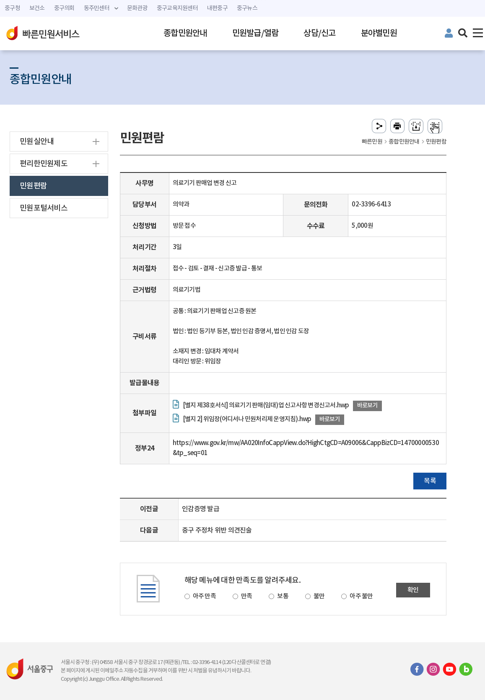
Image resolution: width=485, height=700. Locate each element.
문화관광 (137, 8)
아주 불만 (361, 596)
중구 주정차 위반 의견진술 (217, 530)
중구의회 (64, 8)
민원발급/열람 (255, 33)
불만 (319, 596)
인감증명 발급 (200, 509)
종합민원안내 (185, 33)
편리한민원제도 (43, 164)
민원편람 (33, 186)
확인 (413, 590)
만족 (246, 596)
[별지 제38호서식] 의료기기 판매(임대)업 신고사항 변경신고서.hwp (266, 405)
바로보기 (367, 405)
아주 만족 (204, 596)
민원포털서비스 (43, 208)
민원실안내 (37, 141)
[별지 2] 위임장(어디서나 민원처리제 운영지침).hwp (247, 419)
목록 (430, 481)
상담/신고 (319, 33)
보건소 (37, 8)
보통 (282, 596)
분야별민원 (379, 33)
